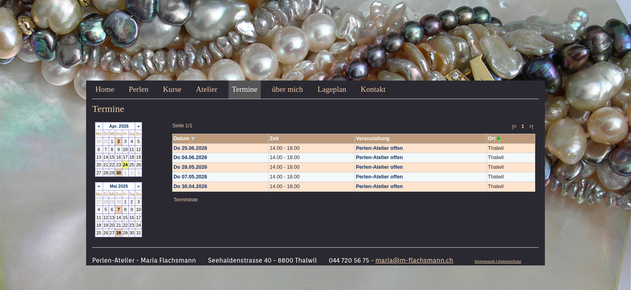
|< (514, 126)
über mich (287, 89)
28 (118, 232)
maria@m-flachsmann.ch (414, 260)
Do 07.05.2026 (190, 177)
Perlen (138, 89)
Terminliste (185, 200)
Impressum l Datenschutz (497, 261)
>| (531, 126)
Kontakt (373, 89)
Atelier (206, 89)
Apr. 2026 (119, 126)
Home (104, 89)
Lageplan (332, 89)
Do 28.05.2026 (190, 167)
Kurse (172, 89)
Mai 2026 (119, 186)
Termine (245, 89)
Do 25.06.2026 (190, 148)
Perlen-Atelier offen (379, 148)
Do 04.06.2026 (190, 157)
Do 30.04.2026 (190, 186)
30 (118, 172)
